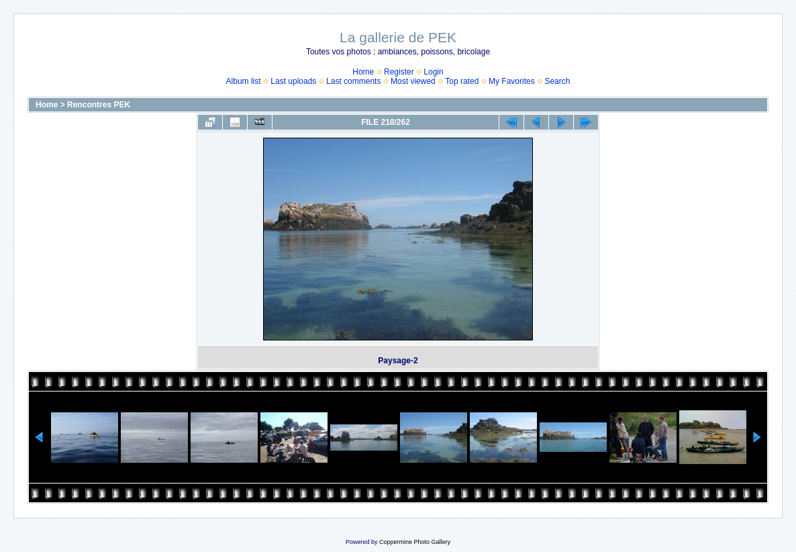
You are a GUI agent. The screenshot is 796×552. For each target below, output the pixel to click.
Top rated (462, 81)
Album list (243, 81)
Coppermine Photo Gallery (414, 542)
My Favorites (512, 81)
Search (557, 81)
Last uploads (293, 81)
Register (399, 72)
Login (433, 72)
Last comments (353, 81)
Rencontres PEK (98, 104)
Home (363, 72)
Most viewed (413, 81)
